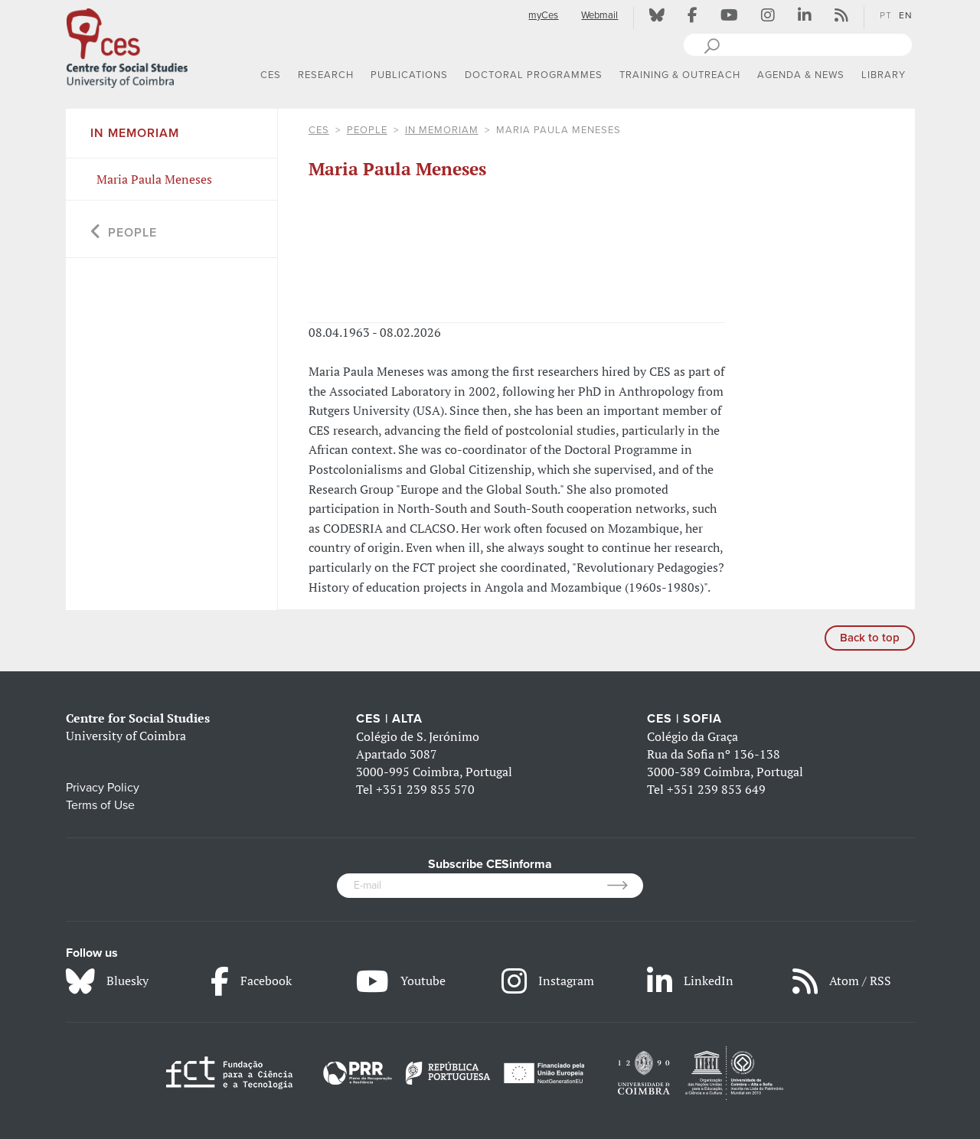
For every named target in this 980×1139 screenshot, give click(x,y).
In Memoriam (442, 130)
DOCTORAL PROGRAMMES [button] (534, 75)
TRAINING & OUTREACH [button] (679, 75)
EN (906, 15)
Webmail (599, 15)
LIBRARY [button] (883, 75)
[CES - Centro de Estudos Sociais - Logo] (127, 45)
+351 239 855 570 (425, 789)
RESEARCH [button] (326, 75)
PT (886, 15)
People (367, 130)
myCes (543, 15)
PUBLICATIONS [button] (409, 75)
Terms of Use (100, 805)
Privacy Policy (102, 787)
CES (319, 130)
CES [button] (270, 75)
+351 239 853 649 (716, 789)
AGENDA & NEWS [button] (800, 75)
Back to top (870, 638)
